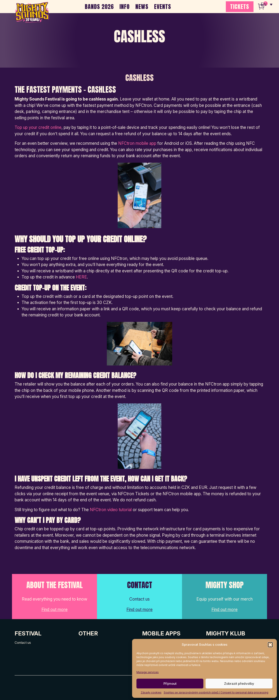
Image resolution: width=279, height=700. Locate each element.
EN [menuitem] (264, 4)
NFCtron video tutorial (111, 509)
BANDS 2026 (99, 6)
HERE (81, 277)
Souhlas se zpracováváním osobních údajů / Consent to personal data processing (216, 692)
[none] (267, 4)
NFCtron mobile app (137, 143)
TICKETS (239, 6)
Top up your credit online (38, 127)
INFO (124, 6)
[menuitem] (267, 4)
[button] (270, 644)
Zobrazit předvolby (239, 683)
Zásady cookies (151, 692)
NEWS (141, 6)
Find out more (54, 609)
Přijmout (170, 683)
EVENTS (162, 6)
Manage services (147, 672)
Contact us (23, 642)
